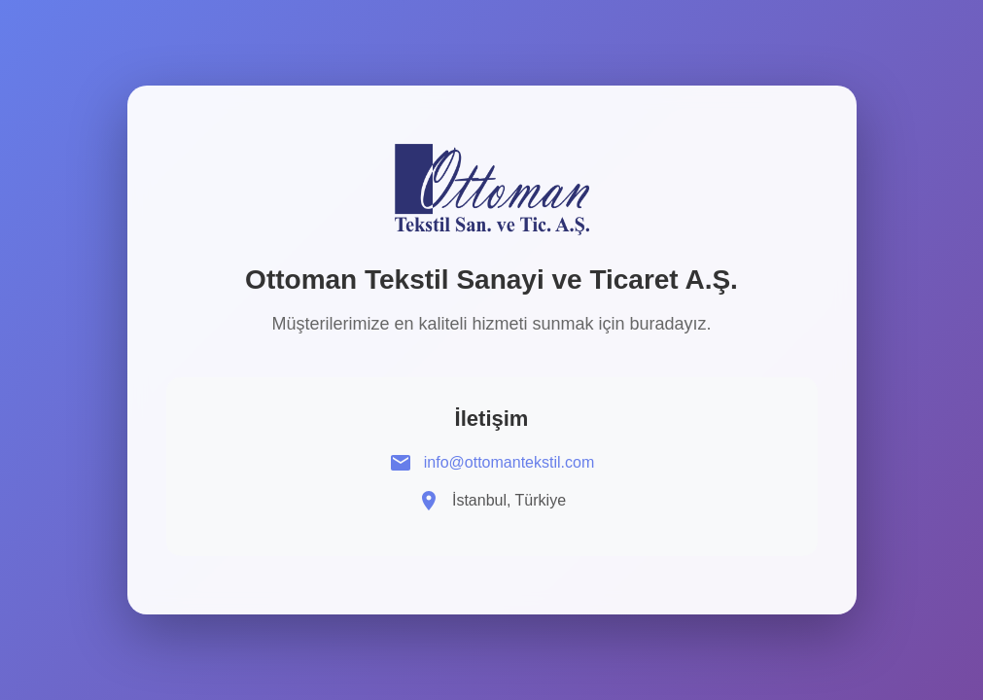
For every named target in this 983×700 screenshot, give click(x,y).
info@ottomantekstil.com (509, 462)
